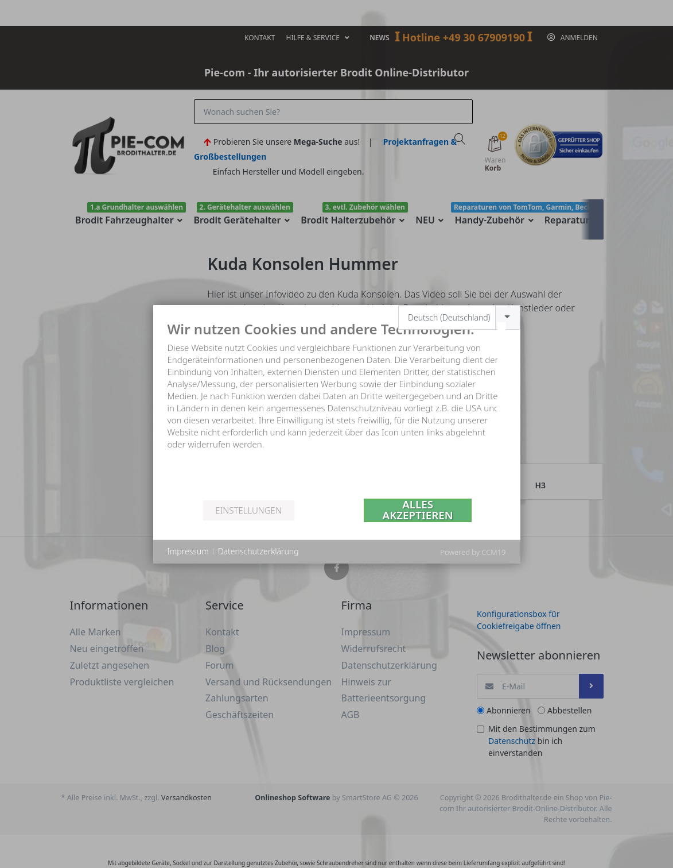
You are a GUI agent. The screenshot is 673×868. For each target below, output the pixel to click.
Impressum (188, 551)
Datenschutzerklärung (258, 551)
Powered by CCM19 (472, 552)
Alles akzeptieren (418, 510)
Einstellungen (248, 510)
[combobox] (459, 317)
